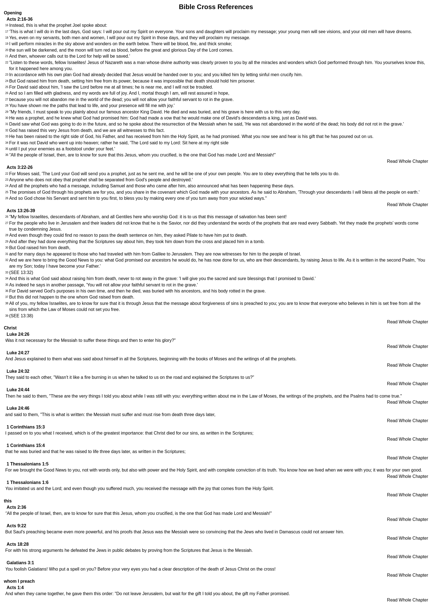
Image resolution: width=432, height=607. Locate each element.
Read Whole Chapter (407, 161)
